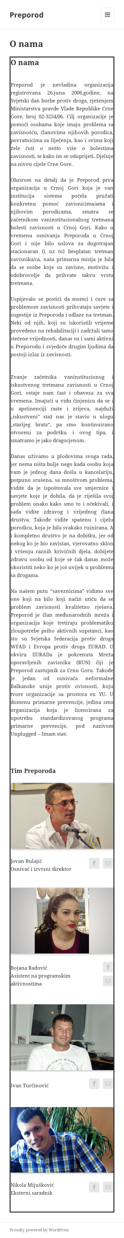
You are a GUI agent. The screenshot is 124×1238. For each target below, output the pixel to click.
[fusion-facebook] (94, 863)
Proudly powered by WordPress (39, 1230)
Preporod (27, 14)
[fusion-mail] (108, 863)
